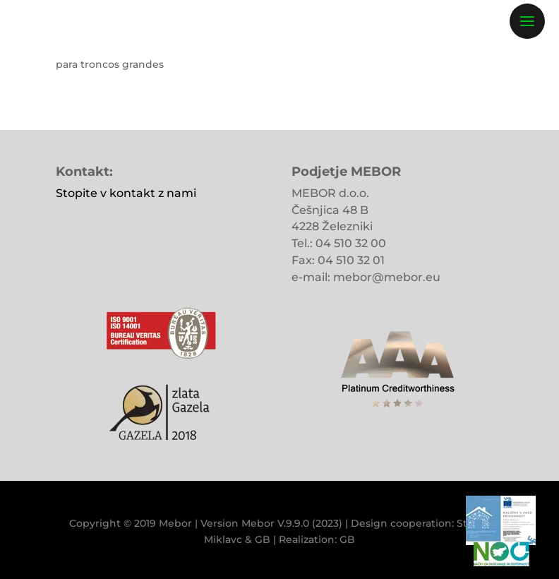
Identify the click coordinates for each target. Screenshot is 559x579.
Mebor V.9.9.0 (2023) (291, 523)
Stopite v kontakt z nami (126, 193)
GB (262, 539)
